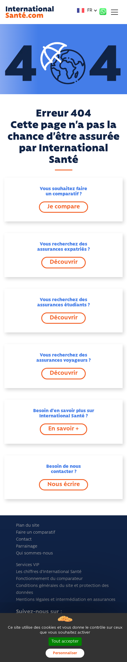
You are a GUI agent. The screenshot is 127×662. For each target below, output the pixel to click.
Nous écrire (63, 485)
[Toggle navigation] (114, 12)
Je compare (63, 207)
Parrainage (26, 546)
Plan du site (27, 525)
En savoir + (63, 429)
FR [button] (84, 10)
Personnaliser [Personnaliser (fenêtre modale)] (65, 653)
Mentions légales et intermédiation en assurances (65, 600)
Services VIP (27, 565)
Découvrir (64, 262)
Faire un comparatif (35, 532)
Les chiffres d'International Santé (48, 572)
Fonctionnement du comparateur (49, 579)
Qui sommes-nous (34, 553)
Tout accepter (65, 641)
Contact (24, 539)
